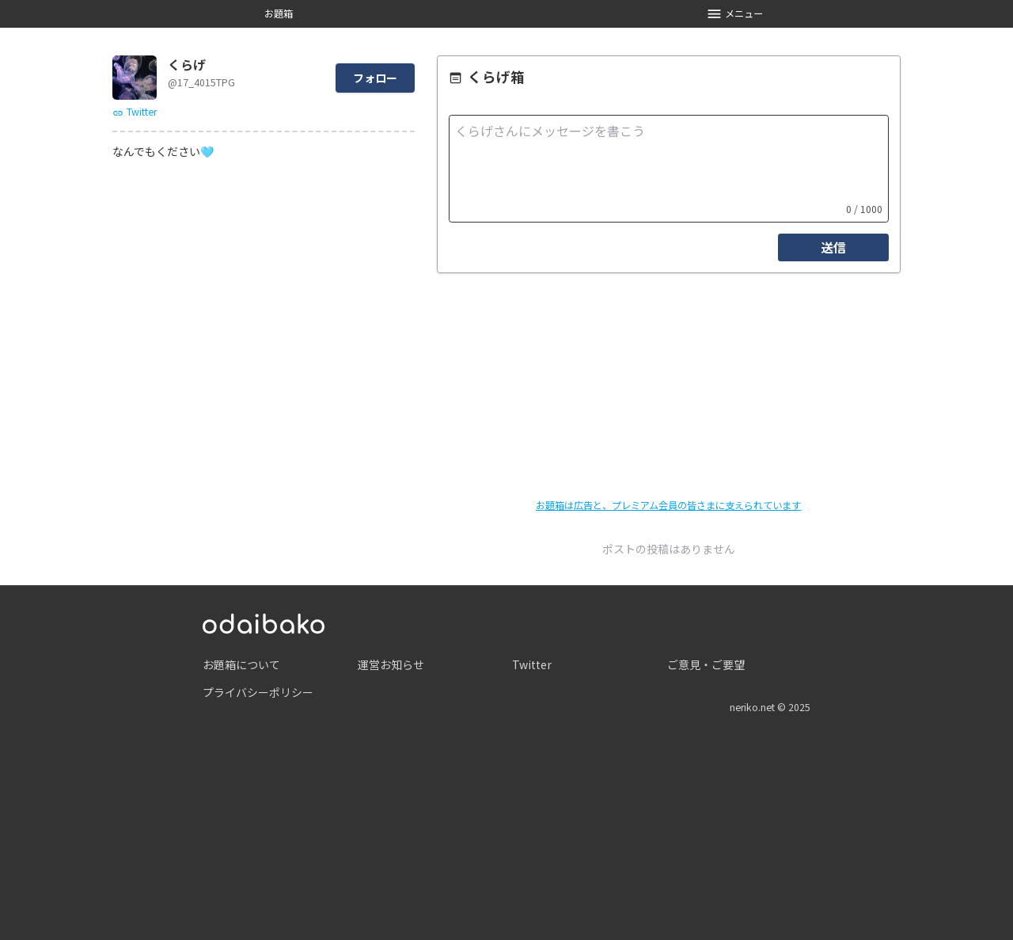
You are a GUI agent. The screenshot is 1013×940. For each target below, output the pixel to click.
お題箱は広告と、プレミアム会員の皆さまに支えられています (668, 505)
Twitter (134, 112)
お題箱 (278, 13)
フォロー (375, 78)
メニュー (735, 14)
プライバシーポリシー (258, 692)
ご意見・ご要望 (706, 664)
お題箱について (241, 664)
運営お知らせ (391, 664)
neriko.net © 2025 (770, 707)
